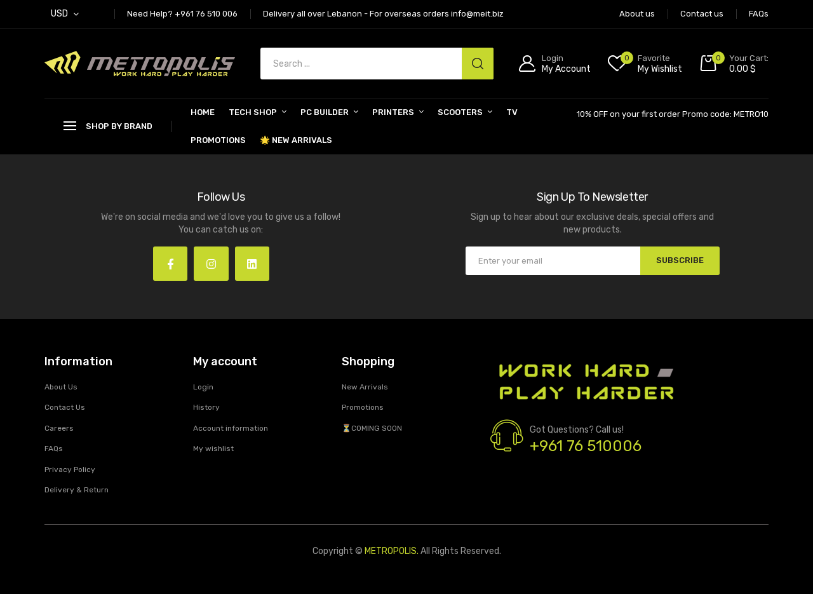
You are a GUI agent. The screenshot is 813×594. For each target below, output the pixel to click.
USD (59, 13)
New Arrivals (365, 386)
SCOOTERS (460, 112)
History (206, 407)
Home (203, 112)
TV (512, 112)
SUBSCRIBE (680, 260)
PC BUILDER (324, 112)
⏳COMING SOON (372, 428)
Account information (230, 428)
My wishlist (213, 449)
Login (203, 386)
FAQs (53, 449)
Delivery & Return (76, 490)
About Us (60, 386)
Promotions (218, 140)
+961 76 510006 (586, 447)
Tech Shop (253, 112)
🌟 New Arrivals (296, 140)
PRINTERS (393, 112)
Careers (59, 428)
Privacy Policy (69, 469)
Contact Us (64, 407)
